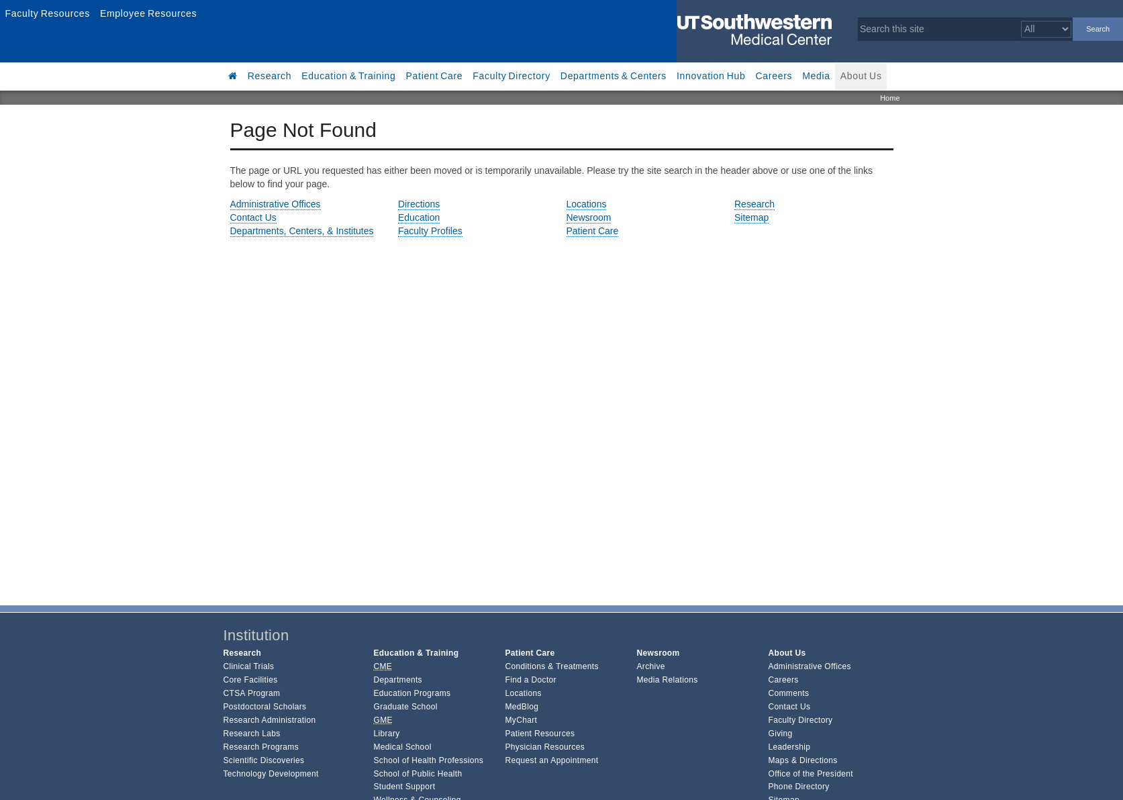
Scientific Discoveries (264, 760)
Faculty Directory (511, 75)
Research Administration (270, 720)
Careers (774, 75)
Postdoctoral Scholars (265, 706)
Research (270, 75)
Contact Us (253, 217)
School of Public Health (417, 774)
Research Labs (252, 733)
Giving (781, 733)
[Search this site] (939, 29)
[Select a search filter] (1046, 29)
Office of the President (811, 774)
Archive (650, 666)
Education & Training (348, 75)
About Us (861, 75)
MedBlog (521, 706)
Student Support (404, 786)
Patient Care (434, 75)
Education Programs (411, 693)
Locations (587, 204)
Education (419, 217)
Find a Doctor (530, 680)
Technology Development (271, 774)
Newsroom (589, 217)
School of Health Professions (428, 760)
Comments (789, 693)
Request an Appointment (551, 760)
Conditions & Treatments (551, 666)
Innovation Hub (711, 75)
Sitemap (751, 217)
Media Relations (666, 680)
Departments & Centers (613, 75)
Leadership (790, 747)
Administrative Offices (275, 204)
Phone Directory (799, 786)
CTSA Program (252, 693)
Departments (397, 680)
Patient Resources (540, 733)
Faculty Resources (47, 13)
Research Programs (261, 747)
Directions (419, 204)
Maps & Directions (803, 760)
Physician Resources (545, 747)
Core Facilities (251, 680)
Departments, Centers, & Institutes (302, 231)
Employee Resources (148, 13)
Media (816, 75)
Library (386, 733)
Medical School (402, 747)
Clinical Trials (249, 666)
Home (889, 98)
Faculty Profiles (430, 231)
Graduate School (405, 706)
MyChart (521, 720)
